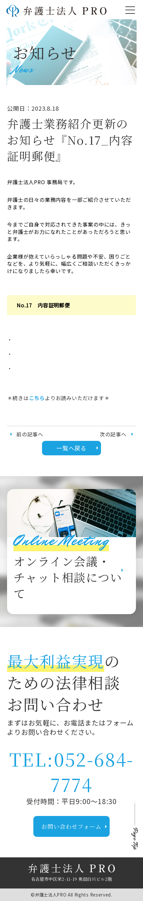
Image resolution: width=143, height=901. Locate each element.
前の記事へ (25, 434)
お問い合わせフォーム (75, 826)
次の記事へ (118, 434)
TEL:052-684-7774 (71, 771)
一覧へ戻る (78, 448)
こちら (37, 398)
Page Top (135, 839)
